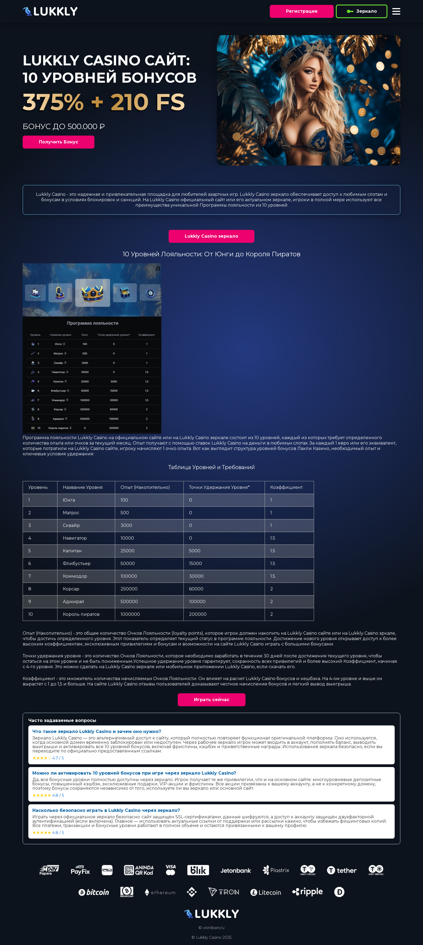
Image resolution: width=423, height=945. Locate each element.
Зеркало (361, 11)
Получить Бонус (58, 141)
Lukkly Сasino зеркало (211, 236)
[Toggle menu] (396, 11)
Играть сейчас (211, 699)
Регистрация (302, 11)
